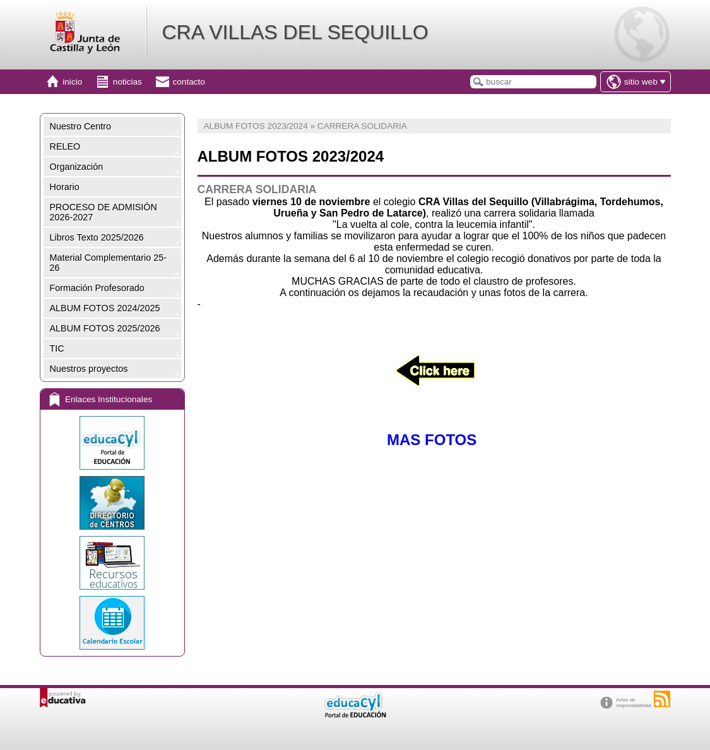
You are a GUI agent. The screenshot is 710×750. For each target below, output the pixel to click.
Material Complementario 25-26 (108, 263)
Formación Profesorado (97, 288)
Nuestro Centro (81, 126)
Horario (65, 187)
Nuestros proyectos (89, 369)
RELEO (65, 146)
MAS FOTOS (434, 439)
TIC (57, 348)
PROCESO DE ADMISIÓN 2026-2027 (103, 212)
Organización (77, 167)
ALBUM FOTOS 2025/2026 (105, 328)
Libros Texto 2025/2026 (97, 237)
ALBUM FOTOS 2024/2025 (105, 308)
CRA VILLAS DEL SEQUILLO (295, 32)
